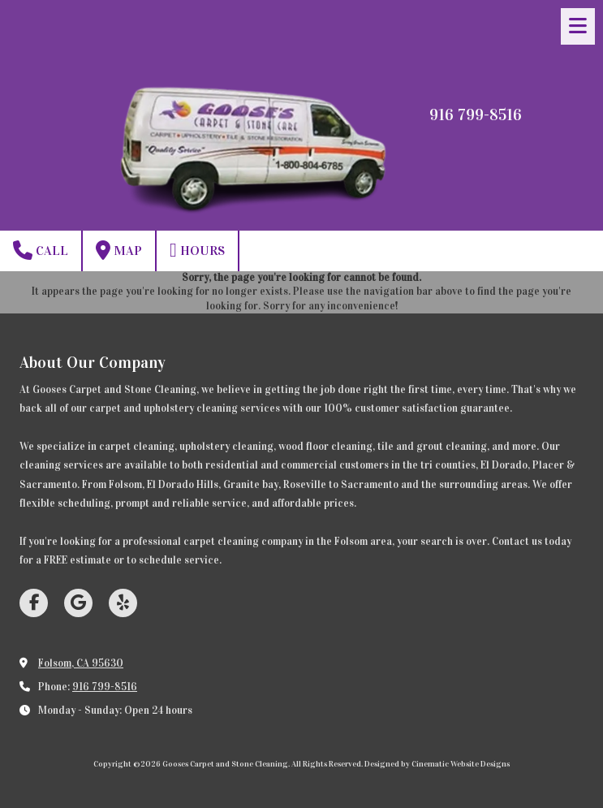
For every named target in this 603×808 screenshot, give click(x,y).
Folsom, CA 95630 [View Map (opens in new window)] (80, 663)
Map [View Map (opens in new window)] (119, 250)
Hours (197, 250)
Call (40, 250)
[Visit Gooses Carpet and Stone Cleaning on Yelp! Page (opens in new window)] (123, 603)
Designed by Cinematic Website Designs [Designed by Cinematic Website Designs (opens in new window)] (437, 764)
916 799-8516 (104, 687)
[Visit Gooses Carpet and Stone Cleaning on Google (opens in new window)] (78, 603)
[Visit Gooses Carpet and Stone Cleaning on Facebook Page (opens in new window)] (33, 603)
